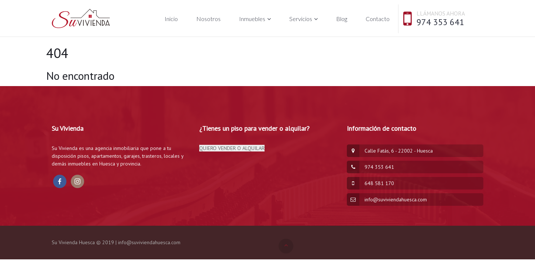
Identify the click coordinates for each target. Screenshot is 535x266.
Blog (341, 18)
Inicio (171, 18)
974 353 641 (440, 22)
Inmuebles (252, 18)
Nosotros (208, 18)
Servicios (300, 18)
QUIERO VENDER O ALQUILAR (232, 148)
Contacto (378, 18)
